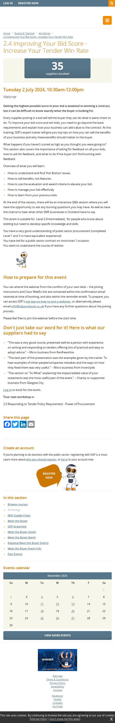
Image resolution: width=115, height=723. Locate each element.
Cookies (57, 690)
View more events (58, 635)
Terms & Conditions (57, 679)
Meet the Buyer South (22, 532)
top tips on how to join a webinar (48, 301)
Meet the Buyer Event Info (24, 548)
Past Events (15, 554)
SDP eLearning (17, 526)
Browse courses (18, 504)
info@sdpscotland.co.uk (27, 306)
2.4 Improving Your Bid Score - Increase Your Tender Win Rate (38, 36)
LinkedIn (58, 702)
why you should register (41, 459)
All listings (44, 33)
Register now (28, 3)
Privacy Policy (57, 683)
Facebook (57, 695)
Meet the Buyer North (22, 537)
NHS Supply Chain (19, 515)
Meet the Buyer (18, 521)
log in (64, 459)
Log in (8, 3)
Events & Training (24, 33)
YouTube (57, 706)
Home (6, 33)
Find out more (38, 719)
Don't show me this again (65, 719)
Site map (58, 675)
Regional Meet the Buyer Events (28, 543)
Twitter (57, 699)
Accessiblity (57, 686)
